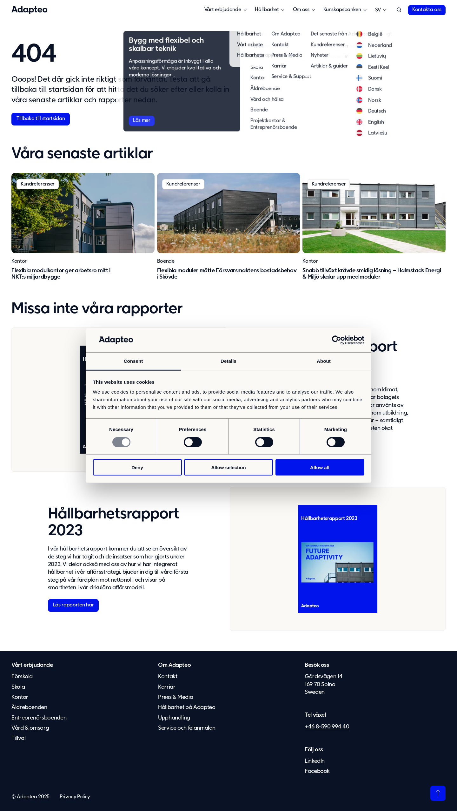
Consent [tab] (133, 361)
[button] (399, 10)
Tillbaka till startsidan (41, 118)
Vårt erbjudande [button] (222, 9)
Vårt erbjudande (32, 665)
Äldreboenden (29, 707)
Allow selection (228, 467)
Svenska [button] (378, 10)
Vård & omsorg (30, 728)
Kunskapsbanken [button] (342, 9)
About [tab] (324, 361)
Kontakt (167, 676)
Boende (166, 261)
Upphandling (174, 718)
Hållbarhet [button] (267, 9)
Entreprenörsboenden (38, 718)
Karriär (166, 687)
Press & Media (175, 697)
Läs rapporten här (73, 605)
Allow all (319, 467)
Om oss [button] (301, 9)
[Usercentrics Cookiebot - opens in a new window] (336, 340)
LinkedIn (315, 761)
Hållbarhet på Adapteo (186, 707)
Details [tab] (228, 361)
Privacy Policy (75, 797)
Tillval (18, 738)
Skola (18, 687)
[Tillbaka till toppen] (438, 793)
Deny (137, 467)
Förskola (22, 676)
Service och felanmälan (186, 728)
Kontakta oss (426, 9)
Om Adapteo (174, 665)
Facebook (317, 771)
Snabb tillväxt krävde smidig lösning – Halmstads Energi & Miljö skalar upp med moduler (371, 274)
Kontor (19, 261)
